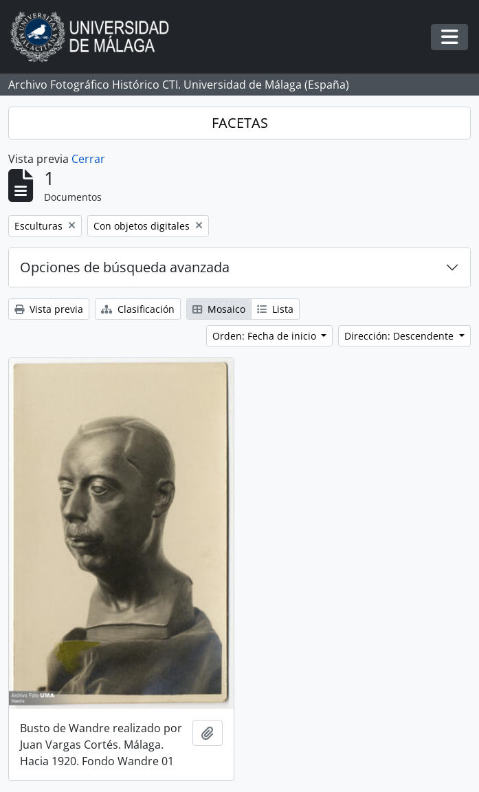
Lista (275, 309)
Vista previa (48, 309)
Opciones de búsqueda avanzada (125, 267)
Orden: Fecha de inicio (265, 335)
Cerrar (88, 158)
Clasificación (138, 309)
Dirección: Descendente (400, 335)
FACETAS (240, 122)
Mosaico (218, 309)
